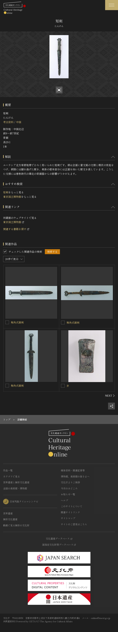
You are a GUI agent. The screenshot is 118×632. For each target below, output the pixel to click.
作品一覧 (8, 470)
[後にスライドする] (110, 395)
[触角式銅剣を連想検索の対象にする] (7, 322)
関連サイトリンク (70, 512)
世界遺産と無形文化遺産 (16, 482)
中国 (18, 122)
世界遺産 (8, 513)
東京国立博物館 (12, 196)
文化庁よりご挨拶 (70, 482)
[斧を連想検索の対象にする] (63, 386)
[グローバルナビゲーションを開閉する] (111, 5)
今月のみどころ (69, 488)
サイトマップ (68, 518)
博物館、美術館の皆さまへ (75, 476)
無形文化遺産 (10, 519)
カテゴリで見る (11, 476)
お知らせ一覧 (68, 494)
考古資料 (8, 122)
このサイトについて (71, 506)
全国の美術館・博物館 (15, 488)
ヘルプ (64, 500)
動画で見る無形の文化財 (16, 525)
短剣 (5, 192)
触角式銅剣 (17, 322)
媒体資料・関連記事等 (73, 470)
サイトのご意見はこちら (74, 524)
